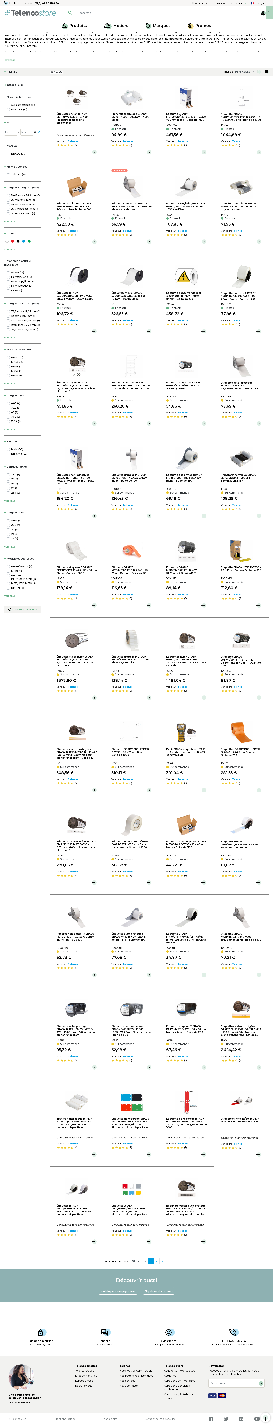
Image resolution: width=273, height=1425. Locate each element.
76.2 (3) (15, 427)
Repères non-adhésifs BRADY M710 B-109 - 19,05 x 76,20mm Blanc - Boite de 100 (75, 955)
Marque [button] (10, 165)
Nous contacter (129, 1385)
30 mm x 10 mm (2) (23, 232)
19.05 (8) (16, 539)
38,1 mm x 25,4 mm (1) (24, 348)
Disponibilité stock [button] (17, 116)
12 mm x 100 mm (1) (23, 335)
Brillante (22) (19, 473)
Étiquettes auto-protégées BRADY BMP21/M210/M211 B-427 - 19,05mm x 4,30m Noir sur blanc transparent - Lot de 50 (241, 1050)
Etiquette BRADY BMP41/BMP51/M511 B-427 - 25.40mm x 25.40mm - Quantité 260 (241, 680)
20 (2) (14, 507)
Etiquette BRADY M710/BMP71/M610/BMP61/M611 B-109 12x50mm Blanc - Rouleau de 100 (186, 957)
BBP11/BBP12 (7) (21, 585)
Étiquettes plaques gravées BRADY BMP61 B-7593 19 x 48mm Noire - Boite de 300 (74, 225)
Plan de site (110, 1418)
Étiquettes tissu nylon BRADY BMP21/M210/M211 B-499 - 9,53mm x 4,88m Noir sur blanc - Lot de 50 (76, 680)
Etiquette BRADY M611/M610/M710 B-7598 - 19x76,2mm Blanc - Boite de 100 (241, 956)
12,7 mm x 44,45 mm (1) (25, 339)
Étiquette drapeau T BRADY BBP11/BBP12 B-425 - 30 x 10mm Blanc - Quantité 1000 (77, 589)
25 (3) (14, 557)
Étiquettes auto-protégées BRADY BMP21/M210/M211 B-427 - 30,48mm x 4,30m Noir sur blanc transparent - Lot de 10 (77, 773)
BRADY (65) (18, 173)
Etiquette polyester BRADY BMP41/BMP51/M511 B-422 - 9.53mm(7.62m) (183, 404)
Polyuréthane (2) (21, 305)
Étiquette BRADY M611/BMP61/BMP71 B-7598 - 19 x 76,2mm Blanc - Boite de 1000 (241, 136)
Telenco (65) (18, 193)
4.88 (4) (15, 422)
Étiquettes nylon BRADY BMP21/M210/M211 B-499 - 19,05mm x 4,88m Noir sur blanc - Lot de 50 (186, 680)
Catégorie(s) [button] (13, 104)
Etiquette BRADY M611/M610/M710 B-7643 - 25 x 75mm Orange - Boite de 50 (130, 589)
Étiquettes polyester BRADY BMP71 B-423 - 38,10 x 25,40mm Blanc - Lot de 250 (131, 225)
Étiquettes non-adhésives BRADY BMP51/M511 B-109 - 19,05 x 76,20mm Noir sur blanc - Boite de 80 (131, 1050)
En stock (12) (19, 128)
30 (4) (14, 548)
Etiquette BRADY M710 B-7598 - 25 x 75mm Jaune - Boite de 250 (241, 588)
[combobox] (150, 13)
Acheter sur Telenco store (180, 1370)
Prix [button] (8, 141)
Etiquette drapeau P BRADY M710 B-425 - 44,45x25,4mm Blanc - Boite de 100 (129, 497)
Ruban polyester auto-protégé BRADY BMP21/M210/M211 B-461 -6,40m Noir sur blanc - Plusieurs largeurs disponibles (186, 1229)
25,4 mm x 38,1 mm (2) (25, 228)
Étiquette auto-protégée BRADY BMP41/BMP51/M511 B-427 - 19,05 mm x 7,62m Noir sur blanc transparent (77, 1050)
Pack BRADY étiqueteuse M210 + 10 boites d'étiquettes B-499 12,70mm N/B (185, 771)
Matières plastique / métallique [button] (18, 282)
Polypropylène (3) (22, 300)
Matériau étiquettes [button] (18, 368)
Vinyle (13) (17, 291)
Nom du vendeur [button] (16, 186)
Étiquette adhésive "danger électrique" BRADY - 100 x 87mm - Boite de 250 (183, 315)
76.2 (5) (15, 493)
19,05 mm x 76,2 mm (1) (25, 344)
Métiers (116, 25)
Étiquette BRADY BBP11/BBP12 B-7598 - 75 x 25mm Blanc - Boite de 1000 (130, 771)
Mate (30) (17, 468)
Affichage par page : (117, 1280)
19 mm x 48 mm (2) (23, 223)
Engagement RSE (86, 1375)
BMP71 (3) (17, 607)
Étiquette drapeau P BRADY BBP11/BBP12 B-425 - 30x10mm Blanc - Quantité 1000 (130, 678)
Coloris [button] (10, 252)
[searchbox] (155, 13)
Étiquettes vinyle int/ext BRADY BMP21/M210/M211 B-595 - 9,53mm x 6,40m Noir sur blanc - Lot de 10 (76, 865)
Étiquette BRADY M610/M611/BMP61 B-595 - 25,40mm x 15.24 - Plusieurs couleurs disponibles (74, 1229)
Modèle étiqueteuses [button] (19, 577)
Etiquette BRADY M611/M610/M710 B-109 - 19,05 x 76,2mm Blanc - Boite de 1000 (186, 136)
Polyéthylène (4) (21, 296)
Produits (74, 25)
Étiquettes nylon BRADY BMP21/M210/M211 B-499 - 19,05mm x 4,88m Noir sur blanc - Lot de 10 (77, 406)
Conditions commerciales (179, 1380)
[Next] (162, 1280)
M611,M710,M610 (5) (23, 602)
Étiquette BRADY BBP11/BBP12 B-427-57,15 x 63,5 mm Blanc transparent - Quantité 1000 (130, 863)
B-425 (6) (16, 394)
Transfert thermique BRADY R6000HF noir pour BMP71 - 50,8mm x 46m (238, 225)
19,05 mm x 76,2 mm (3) (25, 214)
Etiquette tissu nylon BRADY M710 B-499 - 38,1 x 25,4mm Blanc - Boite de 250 (184, 497)
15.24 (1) (16, 440)
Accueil (9, 36)
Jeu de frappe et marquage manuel (118, 1310)
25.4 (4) (15, 544)
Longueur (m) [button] (14, 414)
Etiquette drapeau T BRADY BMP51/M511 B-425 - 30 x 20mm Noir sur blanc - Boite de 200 (186, 1048)
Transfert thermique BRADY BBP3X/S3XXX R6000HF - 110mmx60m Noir (238, 497)
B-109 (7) (16, 385)
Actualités (170, 1375)
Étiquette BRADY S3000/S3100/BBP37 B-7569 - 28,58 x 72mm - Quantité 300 (75, 315)
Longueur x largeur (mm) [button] (21, 322)
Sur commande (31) (23, 124)
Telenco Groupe (84, 1370)
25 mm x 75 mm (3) (23, 219)
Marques (158, 25)
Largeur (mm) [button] (14, 531)
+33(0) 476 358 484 (46, 3)
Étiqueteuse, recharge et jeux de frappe (53, 36)
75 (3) (14, 498)
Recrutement (83, 1385)
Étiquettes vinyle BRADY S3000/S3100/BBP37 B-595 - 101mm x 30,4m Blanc (129, 315)
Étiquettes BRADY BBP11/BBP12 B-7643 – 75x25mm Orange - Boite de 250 (240, 771)
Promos (199, 25)
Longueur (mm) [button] (15, 486)
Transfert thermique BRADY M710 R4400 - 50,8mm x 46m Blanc (130, 136)
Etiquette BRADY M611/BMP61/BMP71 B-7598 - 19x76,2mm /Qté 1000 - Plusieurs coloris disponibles (129, 1229)
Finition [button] (10, 460)
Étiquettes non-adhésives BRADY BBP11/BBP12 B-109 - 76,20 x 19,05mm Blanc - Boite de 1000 (75, 498)
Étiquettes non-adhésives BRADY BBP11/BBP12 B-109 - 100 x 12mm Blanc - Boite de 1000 (131, 404)
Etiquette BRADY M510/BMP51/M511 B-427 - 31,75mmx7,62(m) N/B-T (182, 589)
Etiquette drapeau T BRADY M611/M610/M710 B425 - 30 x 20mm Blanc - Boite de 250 (239, 315)
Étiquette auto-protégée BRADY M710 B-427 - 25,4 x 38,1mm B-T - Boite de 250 (128, 955)
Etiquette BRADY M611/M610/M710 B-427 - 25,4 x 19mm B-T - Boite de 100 (240, 863)
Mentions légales (65, 1418)
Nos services (127, 1380)
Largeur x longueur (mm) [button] (21, 206)
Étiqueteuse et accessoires (159, 1310)
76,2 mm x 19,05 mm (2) (25, 330)
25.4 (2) (15, 511)
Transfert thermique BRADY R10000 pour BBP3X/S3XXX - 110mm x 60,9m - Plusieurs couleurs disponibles (75, 1142)
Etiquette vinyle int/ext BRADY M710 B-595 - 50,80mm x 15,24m (241, 1139)
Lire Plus (10, 79)
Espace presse (84, 1380)
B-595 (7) (16, 390)
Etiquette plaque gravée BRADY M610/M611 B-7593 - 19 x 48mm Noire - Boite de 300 (186, 863)
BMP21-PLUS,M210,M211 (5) (23, 596)
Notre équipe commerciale (135, 1370)
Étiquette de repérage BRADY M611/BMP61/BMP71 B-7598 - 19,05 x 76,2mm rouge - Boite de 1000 (186, 1142)
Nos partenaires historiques (136, 1375)
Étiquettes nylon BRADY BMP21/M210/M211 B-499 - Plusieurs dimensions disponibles (73, 137)
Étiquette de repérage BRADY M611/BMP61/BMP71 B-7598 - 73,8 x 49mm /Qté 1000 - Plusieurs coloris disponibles (130, 1142)
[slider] (65, 164)
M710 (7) (16, 590)
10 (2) (14, 502)
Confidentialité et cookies (160, 1418)
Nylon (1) (16, 309)
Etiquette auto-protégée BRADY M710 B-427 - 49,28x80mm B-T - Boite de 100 (241, 404)
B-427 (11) (17, 376)
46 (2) (14, 431)
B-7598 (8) (17, 381)
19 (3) (14, 553)
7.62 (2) (15, 436)
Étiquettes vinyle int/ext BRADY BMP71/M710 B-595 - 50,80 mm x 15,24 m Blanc (185, 225)
